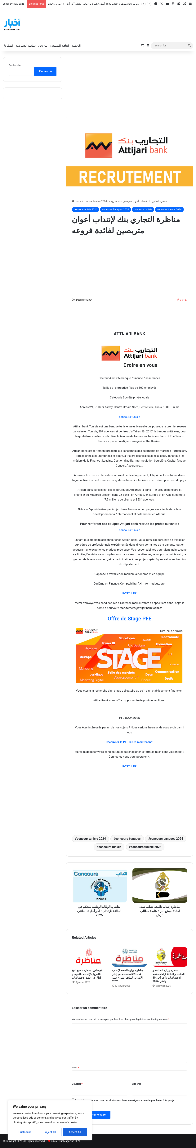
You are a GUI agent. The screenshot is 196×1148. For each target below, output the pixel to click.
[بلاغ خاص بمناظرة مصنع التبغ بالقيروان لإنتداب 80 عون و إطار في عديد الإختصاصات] (89, 957)
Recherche (15, 65)
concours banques (127, 838)
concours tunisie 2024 (169, 209)
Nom (75, 1067)
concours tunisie (143, 209)
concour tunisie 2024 (95, 201)
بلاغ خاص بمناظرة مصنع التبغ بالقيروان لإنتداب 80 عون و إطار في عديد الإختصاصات (87, 974)
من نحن (42, 45)
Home (76, 201)
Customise (25, 1132)
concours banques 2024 (115, 209)
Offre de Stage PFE (129, 619)
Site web (136, 1083)
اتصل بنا (8, 45)
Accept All (75, 1132)
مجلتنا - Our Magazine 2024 (65, 1141)
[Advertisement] (129, 84)
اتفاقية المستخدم (59, 45)
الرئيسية (76, 45)
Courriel (77, 1083)
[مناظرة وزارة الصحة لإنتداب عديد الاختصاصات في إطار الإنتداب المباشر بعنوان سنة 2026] (129, 957)
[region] (50, 1120)
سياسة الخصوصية (25, 45)
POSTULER (129, 766)
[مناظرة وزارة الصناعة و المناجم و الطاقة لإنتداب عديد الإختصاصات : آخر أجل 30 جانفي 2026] (170, 957)
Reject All (50, 1132)
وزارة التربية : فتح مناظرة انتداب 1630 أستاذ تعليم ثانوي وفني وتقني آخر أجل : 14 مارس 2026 (96, 3)
